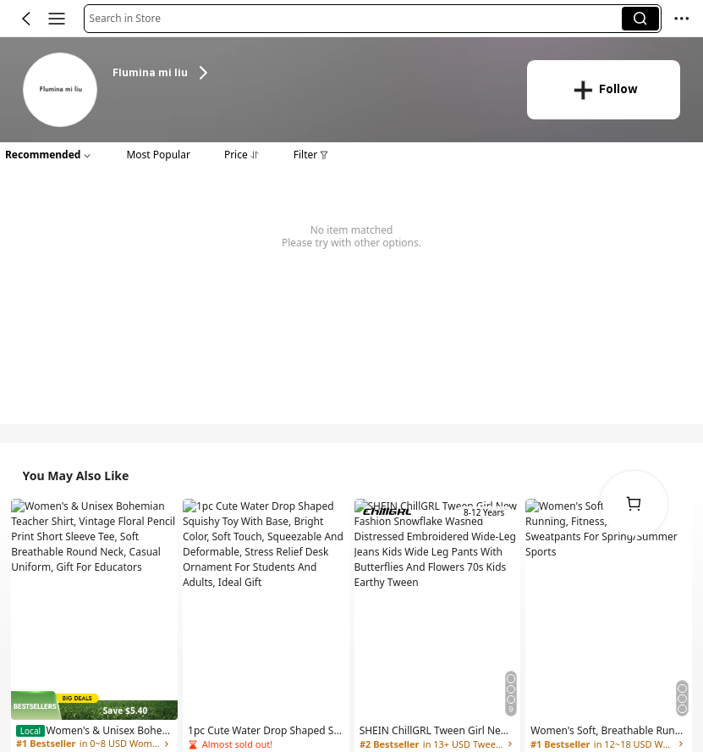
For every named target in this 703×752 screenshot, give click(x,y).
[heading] (308, 73)
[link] (61, 91)
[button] (356, 18)
